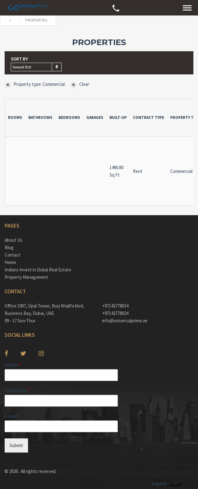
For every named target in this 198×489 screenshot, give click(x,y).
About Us (14, 240)
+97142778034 (115, 306)
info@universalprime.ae (124, 321)
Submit (16, 445)
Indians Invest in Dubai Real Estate (38, 270)
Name (13, 365)
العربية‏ (176, 484)
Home (10, 262)
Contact (12, 255)
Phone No (17, 390)
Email (11, 416)
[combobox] (36, 67)
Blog (9, 247)
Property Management (26, 277)
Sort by (19, 59)
